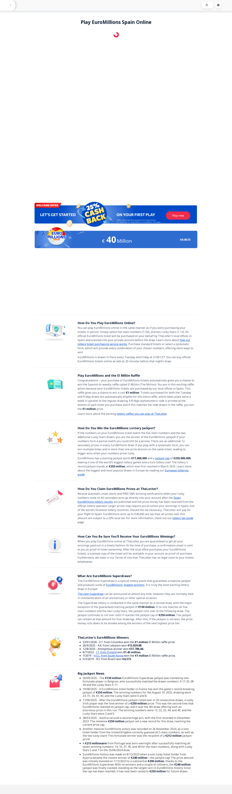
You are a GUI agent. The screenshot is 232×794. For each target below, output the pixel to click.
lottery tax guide (182, 518)
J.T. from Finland (106, 652)
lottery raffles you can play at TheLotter (142, 414)
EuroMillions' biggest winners (125, 585)
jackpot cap (162, 458)
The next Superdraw (91, 594)
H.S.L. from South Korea (108, 655)
